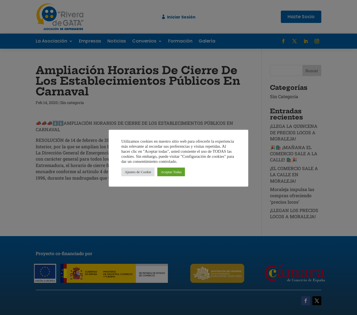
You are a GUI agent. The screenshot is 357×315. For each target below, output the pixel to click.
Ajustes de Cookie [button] (138, 172)
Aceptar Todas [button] (171, 172)
